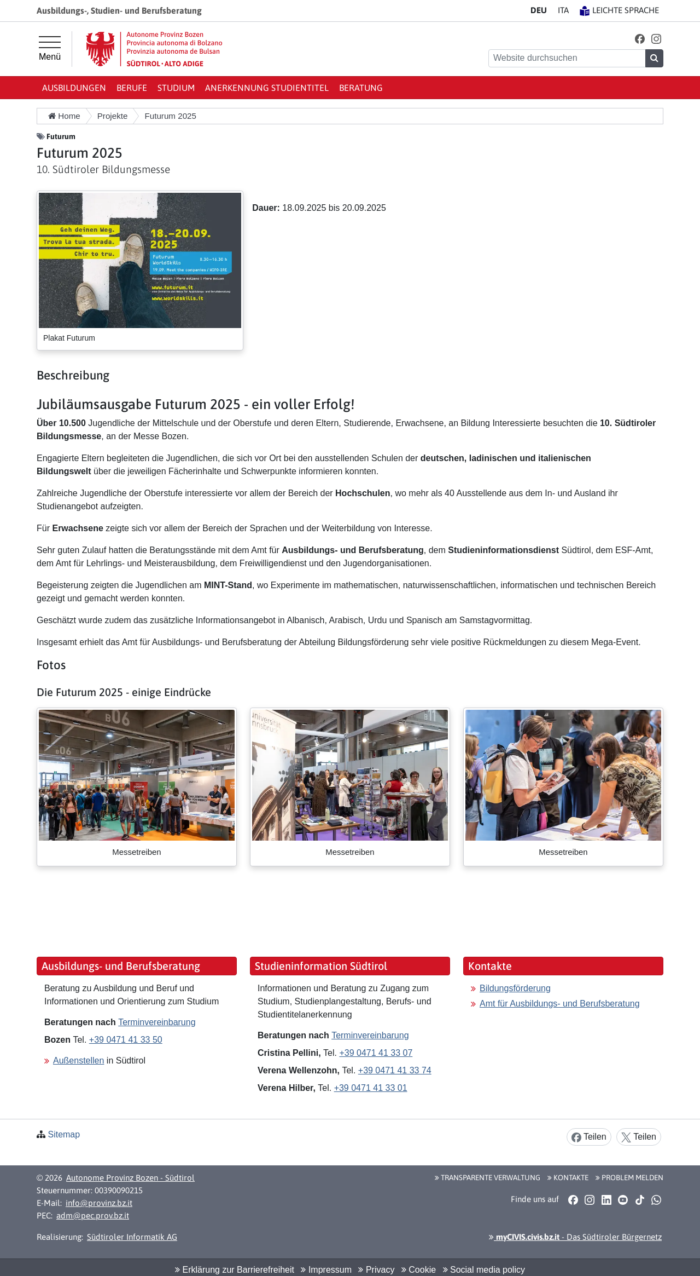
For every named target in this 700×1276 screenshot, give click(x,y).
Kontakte (567, 1177)
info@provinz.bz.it (99, 1203)
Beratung (361, 88)
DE (538, 10)
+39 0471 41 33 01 (370, 1088)
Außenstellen (78, 1060)
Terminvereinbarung (156, 1022)
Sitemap (64, 1134)
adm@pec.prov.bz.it (92, 1215)
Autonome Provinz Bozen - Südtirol (130, 1177)
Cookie (418, 1269)
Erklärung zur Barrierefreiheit (234, 1269)
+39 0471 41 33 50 (125, 1039)
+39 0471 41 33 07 (375, 1052)
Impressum (326, 1269)
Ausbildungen (74, 88)
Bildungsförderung (515, 988)
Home (64, 115)
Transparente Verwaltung (487, 1177)
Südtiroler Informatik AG (132, 1236)
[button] (639, 39)
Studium (176, 88)
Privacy (376, 1269)
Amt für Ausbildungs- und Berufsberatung (560, 1003)
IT (563, 10)
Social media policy (484, 1269)
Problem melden (629, 1177)
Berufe (131, 88)
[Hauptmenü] (50, 49)
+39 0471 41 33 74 (394, 1070)
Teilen (588, 1137)
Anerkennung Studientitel (267, 88)
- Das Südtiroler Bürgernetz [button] (575, 1236)
